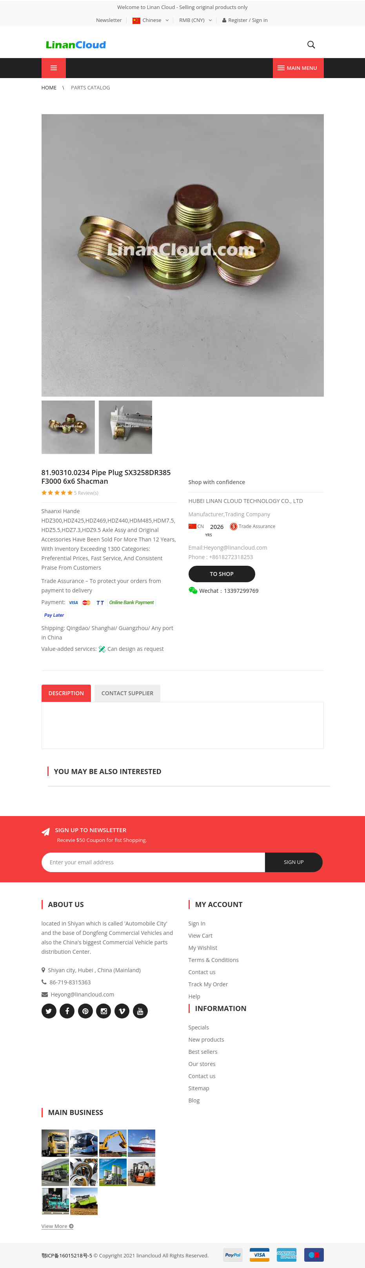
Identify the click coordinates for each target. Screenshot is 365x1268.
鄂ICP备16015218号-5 (67, 1255)
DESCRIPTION (66, 693)
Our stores (202, 1064)
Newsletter (109, 20)
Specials (199, 1027)
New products (206, 1039)
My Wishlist (203, 947)
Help (194, 996)
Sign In (197, 923)
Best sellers (203, 1051)
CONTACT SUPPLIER (127, 693)
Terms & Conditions (214, 960)
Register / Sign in (245, 20)
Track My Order (208, 984)
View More (54, 1226)
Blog (194, 1100)
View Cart (201, 935)
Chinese (150, 20)
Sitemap (199, 1088)
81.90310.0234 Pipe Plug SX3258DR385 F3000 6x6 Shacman (106, 477)
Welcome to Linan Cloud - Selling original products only (182, 7)
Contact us (202, 972)
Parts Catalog (90, 87)
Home (50, 87)
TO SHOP (222, 574)
